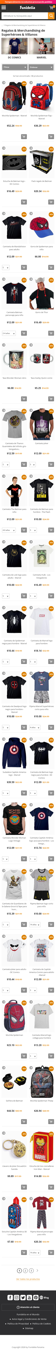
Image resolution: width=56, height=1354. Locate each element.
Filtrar (6, 67)
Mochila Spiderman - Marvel (14, 115)
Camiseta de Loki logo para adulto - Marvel (14, 576)
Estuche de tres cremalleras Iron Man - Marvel (42, 1167)
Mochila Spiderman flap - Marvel (42, 117)
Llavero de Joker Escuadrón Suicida (14, 1167)
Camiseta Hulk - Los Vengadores (41, 576)
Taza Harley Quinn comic (41, 378)
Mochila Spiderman (14, 1035)
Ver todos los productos (28, 1279)
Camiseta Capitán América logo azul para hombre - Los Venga (41, 840)
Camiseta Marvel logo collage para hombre (41, 1036)
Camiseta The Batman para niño (14, 510)
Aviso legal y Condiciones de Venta (29, 1319)
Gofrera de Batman (14, 1100)
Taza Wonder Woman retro (14, 378)
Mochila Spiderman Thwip (41, 1100)
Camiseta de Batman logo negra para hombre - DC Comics (41, 775)
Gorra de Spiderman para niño (41, 248)
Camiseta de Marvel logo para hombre (42, 642)
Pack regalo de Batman (42, 181)
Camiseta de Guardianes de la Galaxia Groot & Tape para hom (14, 906)
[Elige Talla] (6, 267)
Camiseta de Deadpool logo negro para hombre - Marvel (14, 709)
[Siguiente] (37, 1270)
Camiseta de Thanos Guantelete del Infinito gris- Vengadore (14, 446)
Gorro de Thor (41, 312)
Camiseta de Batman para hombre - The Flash (41, 510)
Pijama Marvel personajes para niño (41, 1233)
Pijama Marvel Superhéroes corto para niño (41, 708)
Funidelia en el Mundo (28, 1314)
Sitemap (29, 1328)
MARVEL (41, 57)
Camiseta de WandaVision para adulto (14, 248)
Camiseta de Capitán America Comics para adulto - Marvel (41, 972)
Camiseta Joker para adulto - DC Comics (14, 971)
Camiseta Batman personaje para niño (14, 314)
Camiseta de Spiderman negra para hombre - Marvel (14, 642)
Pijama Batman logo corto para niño (41, 905)
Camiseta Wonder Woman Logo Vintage (14, 839)
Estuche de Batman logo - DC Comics (14, 182)
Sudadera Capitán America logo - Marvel (14, 773)
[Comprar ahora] (24, 136)
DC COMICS (14, 57)
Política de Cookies (41, 1323)
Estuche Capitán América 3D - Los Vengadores (14, 1233)
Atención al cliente (28, 1307)
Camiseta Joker (41, 443)
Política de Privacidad (18, 1323)
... (2, 25)
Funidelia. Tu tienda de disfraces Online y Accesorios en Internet (27, 7)
